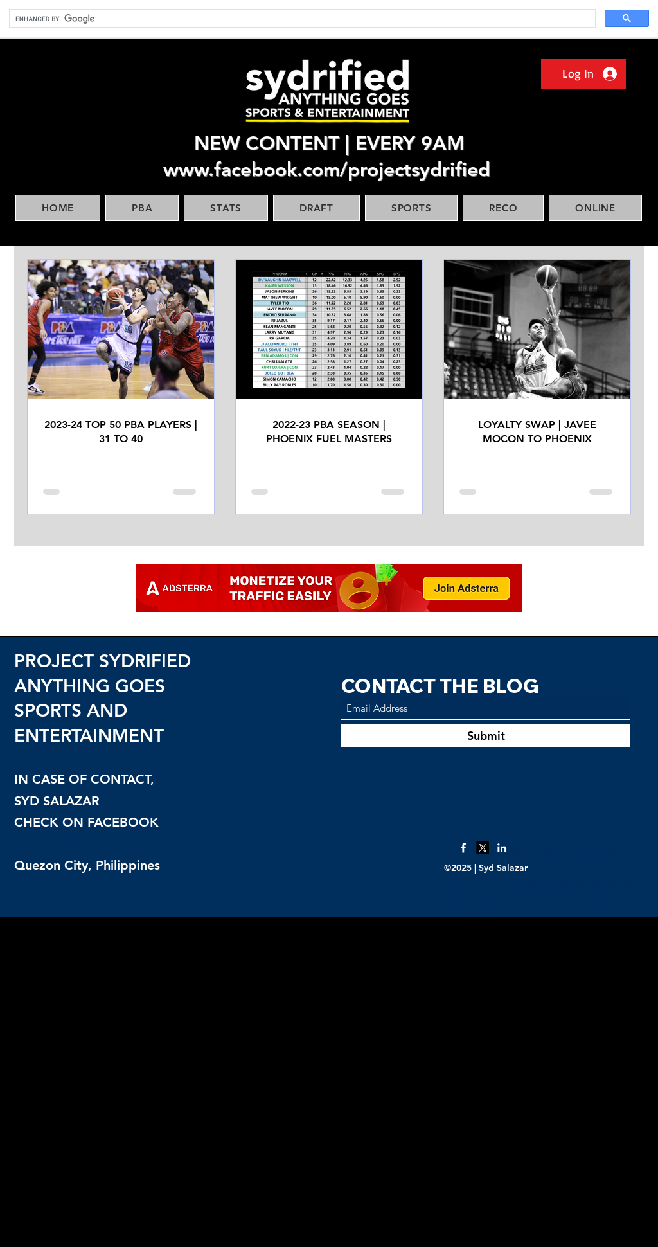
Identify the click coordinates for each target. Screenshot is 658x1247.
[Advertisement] (329, 1081)
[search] (301, 18)
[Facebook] (463, 847)
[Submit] (485, 735)
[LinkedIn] (501, 847)
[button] (142, 208)
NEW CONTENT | (274, 143)
